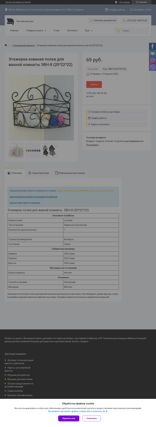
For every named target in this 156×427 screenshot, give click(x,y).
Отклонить (91, 418)
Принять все (68, 418)
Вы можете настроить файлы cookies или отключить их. (77, 411)
